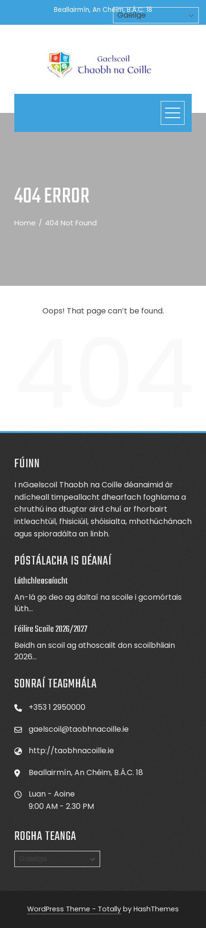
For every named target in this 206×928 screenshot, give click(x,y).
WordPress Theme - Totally (74, 909)
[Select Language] (57, 859)
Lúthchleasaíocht (41, 581)
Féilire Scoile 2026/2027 (50, 629)
